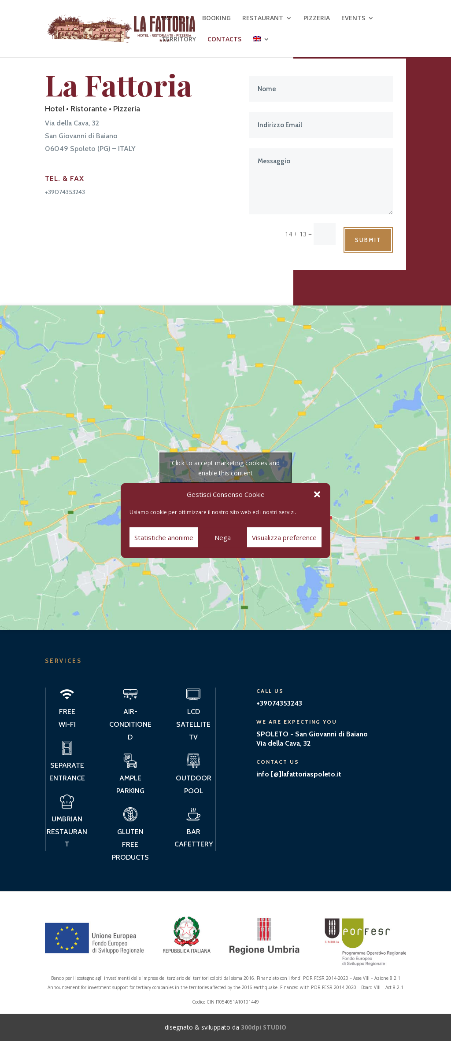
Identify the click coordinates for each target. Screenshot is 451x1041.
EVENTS (353, 18)
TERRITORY (179, 39)
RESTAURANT (262, 18)
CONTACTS (224, 39)
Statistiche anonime (163, 537)
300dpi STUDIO (263, 1027)
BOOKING (216, 18)
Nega (222, 537)
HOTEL (172, 18)
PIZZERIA (316, 18)
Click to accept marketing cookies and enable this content (226, 468)
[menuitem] (261, 46)
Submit (368, 239)
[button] (317, 494)
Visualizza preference (284, 537)
